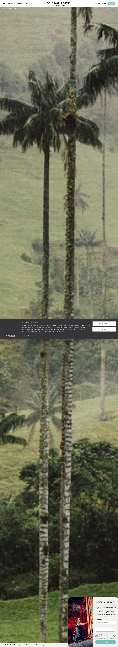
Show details (25, 643)
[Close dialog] (115, 599)
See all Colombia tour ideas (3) (59, 329)
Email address (98, 619)
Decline (104, 637)
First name (97, 626)
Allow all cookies (104, 631)
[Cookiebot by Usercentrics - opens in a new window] (10, 644)
